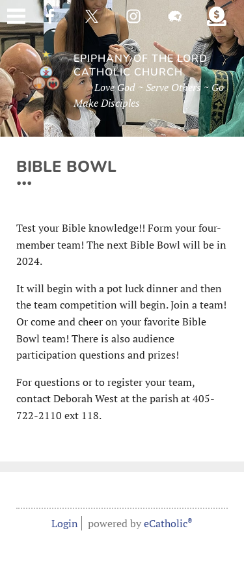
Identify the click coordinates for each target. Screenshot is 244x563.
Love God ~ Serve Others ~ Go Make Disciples (149, 95)
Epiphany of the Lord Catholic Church (141, 65)
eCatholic (168, 523)
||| (16, 16)
